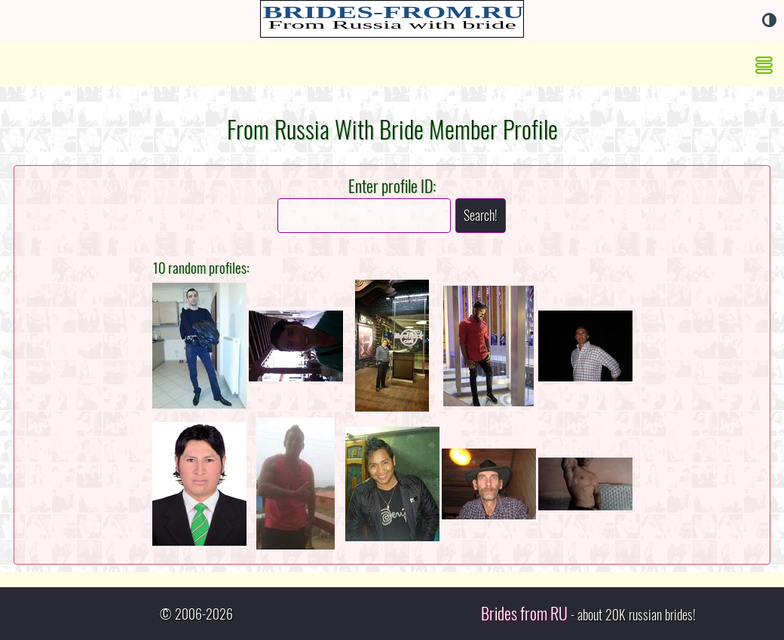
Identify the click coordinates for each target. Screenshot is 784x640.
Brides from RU (524, 613)
